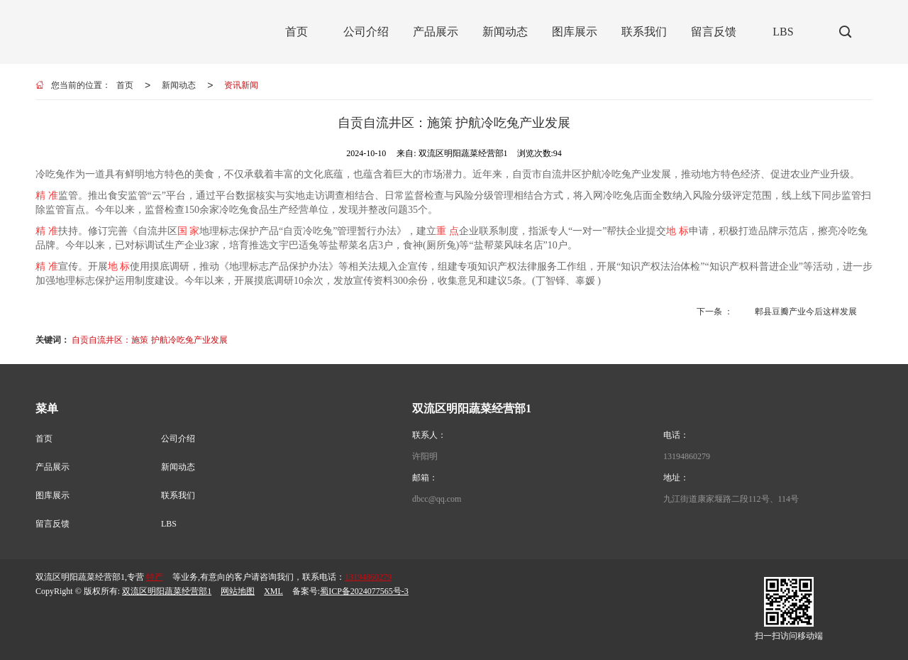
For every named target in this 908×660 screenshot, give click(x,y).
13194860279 (686, 456)
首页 (124, 85)
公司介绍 (178, 439)
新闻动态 (179, 85)
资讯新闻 (241, 85)
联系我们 (178, 495)
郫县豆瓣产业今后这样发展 (806, 312)
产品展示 (52, 467)
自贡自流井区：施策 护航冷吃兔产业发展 (149, 340)
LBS (169, 524)
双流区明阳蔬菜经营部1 (166, 591)
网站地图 (238, 591)
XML (273, 591)
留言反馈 (52, 524)
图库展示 (52, 495)
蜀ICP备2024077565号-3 (364, 591)
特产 (154, 577)
